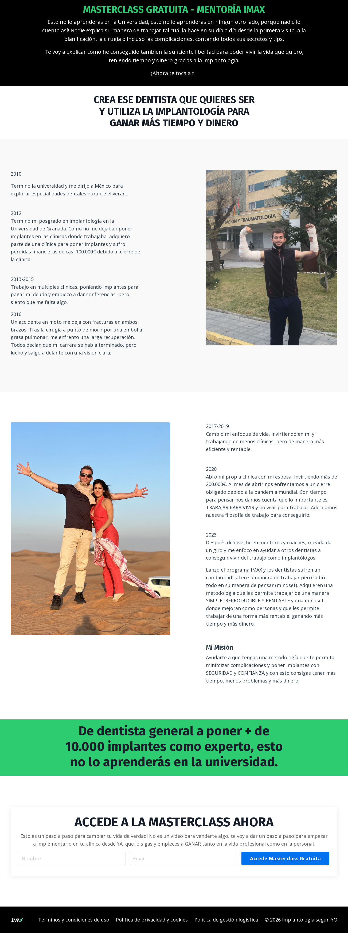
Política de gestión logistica (226, 919)
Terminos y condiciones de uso (73, 919)
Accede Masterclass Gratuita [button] (285, 858)
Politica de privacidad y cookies (152, 919)
